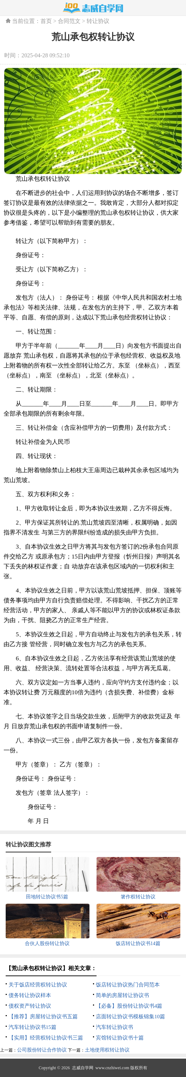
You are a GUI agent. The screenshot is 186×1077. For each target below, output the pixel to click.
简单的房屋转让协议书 (122, 995)
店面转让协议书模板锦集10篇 (130, 1016)
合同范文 (69, 21)
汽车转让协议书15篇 (32, 1027)
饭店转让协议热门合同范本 (128, 985)
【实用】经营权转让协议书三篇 (46, 1038)
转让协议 (98, 21)
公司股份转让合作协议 (42, 1050)
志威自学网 (82, 1067)
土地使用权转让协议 (107, 1050)
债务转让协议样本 (30, 995)
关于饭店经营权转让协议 (38, 985)
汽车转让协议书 (114, 1027)
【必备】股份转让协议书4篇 (129, 1006)
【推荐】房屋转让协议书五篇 (43, 1016)
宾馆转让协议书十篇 (120, 1038)
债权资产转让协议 (30, 1006)
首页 (46, 21)
